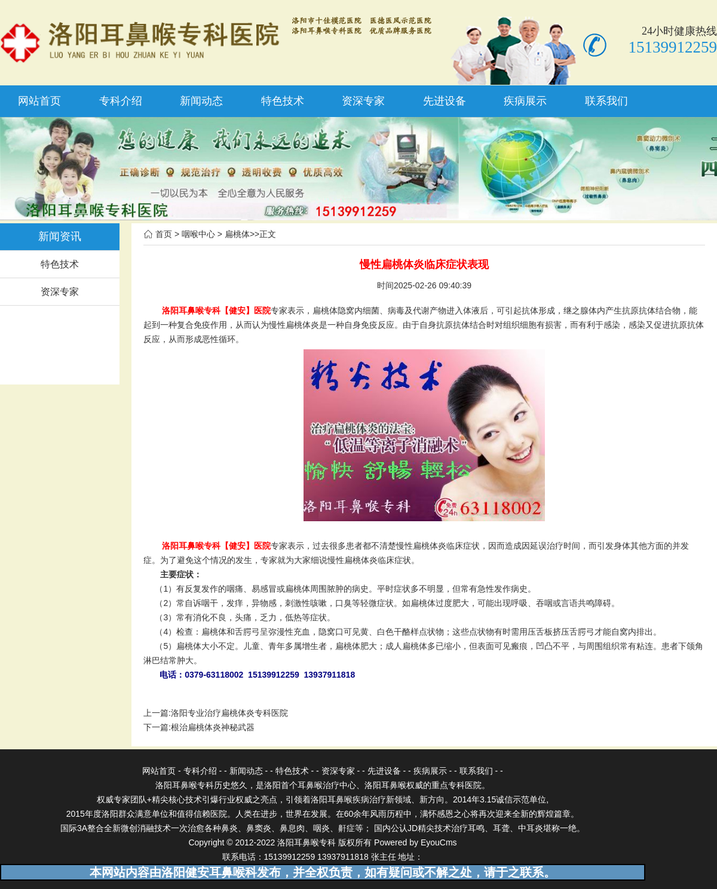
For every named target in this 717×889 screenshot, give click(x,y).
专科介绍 (120, 101)
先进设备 (444, 101)
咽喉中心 (198, 234)
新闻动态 (201, 101)
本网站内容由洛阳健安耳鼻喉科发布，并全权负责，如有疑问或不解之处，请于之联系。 (323, 872)
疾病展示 (525, 101)
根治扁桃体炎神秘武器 (213, 727)
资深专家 (363, 101)
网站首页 (39, 101)
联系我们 (606, 101)
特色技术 (282, 101)
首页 (163, 234)
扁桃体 (237, 234)
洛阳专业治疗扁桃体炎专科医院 (229, 713)
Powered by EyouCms (414, 842)
